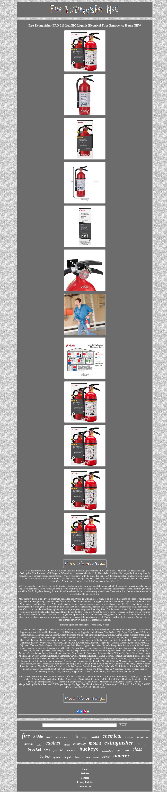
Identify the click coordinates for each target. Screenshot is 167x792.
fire (26, 735)
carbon (106, 756)
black (126, 750)
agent (118, 750)
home (140, 743)
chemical (112, 736)
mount (95, 743)
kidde (38, 736)
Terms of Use (84, 786)
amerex (122, 755)
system (57, 757)
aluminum (78, 757)
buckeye (89, 749)
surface (39, 745)
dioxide (29, 744)
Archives (84, 773)
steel (49, 737)
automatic (129, 737)
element (71, 750)
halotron (142, 737)
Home (85, 769)
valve (88, 757)
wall (47, 750)
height (67, 757)
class (137, 749)
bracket (34, 749)
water (95, 737)
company (79, 744)
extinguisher (118, 743)
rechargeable (61, 737)
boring (45, 756)
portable (58, 750)
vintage (84, 737)
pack (74, 736)
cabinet (52, 743)
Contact (85, 778)
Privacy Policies (84, 782)
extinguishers (107, 751)
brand (96, 757)
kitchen (67, 745)
